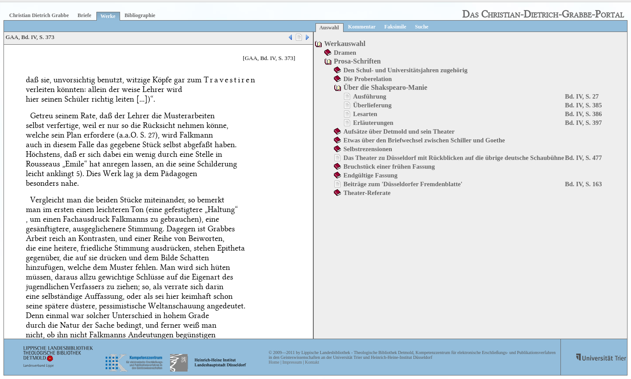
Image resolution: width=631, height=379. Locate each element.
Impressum (291, 362)
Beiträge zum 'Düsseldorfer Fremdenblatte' (403, 184)
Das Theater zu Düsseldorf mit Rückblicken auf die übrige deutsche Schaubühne (454, 157)
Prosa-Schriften (357, 61)
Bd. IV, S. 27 (582, 96)
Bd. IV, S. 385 (583, 105)
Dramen (345, 52)
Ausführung (369, 96)
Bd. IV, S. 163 (583, 184)
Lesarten (365, 113)
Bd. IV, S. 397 (583, 122)
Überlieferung (372, 105)
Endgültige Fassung (370, 175)
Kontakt (312, 362)
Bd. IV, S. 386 (583, 113)
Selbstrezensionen (368, 148)
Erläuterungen (373, 122)
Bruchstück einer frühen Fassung (389, 166)
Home (274, 362)
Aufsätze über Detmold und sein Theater (399, 131)
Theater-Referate (367, 192)
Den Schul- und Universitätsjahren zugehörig (406, 70)
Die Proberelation (368, 78)
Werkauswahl (344, 43)
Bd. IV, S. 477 (583, 157)
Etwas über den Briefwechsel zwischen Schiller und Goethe (424, 140)
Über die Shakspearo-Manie (385, 87)
